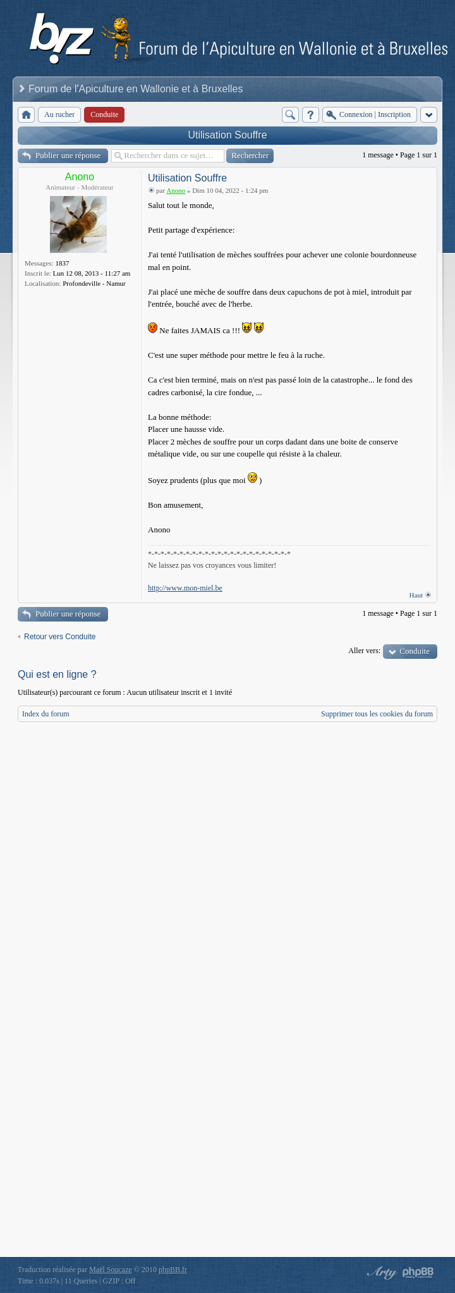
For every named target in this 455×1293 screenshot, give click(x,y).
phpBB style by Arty (380, 1273)
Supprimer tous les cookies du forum (377, 713)
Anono (79, 176)
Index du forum (46, 713)
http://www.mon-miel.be (185, 588)
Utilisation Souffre (227, 135)
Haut (416, 595)
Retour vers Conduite (59, 636)
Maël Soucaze (110, 1269)
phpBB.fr (173, 1269)
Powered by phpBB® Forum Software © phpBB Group (418, 1273)
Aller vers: (364, 650)
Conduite (414, 651)
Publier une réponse (67, 155)
